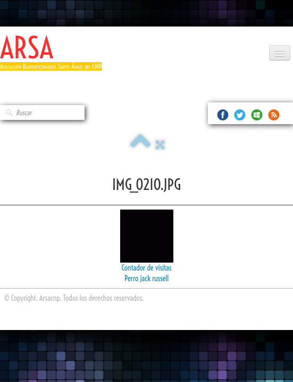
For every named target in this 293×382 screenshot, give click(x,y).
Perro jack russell (146, 278)
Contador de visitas (147, 268)
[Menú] (279, 52)
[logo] (55, 57)
